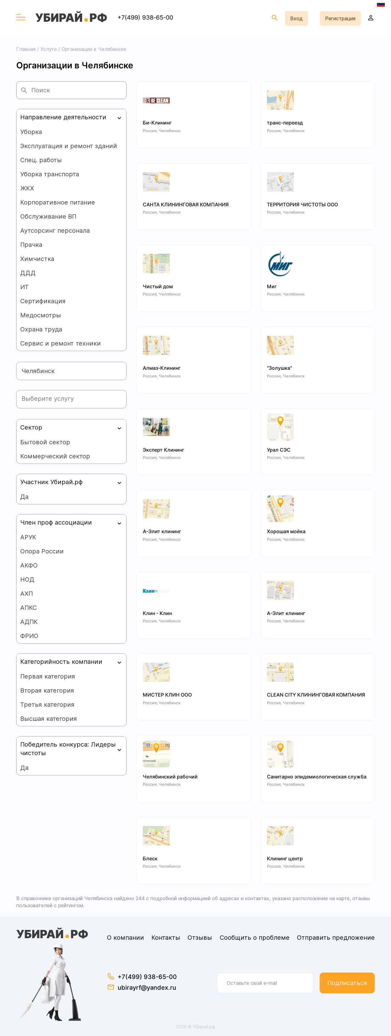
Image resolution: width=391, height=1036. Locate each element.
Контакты (165, 937)
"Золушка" (279, 368)
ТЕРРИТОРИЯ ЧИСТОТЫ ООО (302, 205)
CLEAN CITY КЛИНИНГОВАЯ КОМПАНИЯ (316, 695)
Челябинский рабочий (170, 777)
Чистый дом (158, 286)
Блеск (150, 859)
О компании (125, 937)
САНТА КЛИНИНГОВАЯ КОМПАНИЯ (186, 205)
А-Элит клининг (162, 531)
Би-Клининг (157, 123)
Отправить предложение (336, 937)
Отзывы (200, 937)
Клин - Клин (157, 613)
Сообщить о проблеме (255, 937)
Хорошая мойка (286, 531)
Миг (272, 286)
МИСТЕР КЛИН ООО (167, 695)
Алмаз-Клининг (161, 368)
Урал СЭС (278, 450)
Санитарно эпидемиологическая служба (316, 777)
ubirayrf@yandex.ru (147, 987)
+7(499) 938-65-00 (145, 17)
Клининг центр (285, 859)
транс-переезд (285, 123)
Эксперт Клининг (163, 450)
